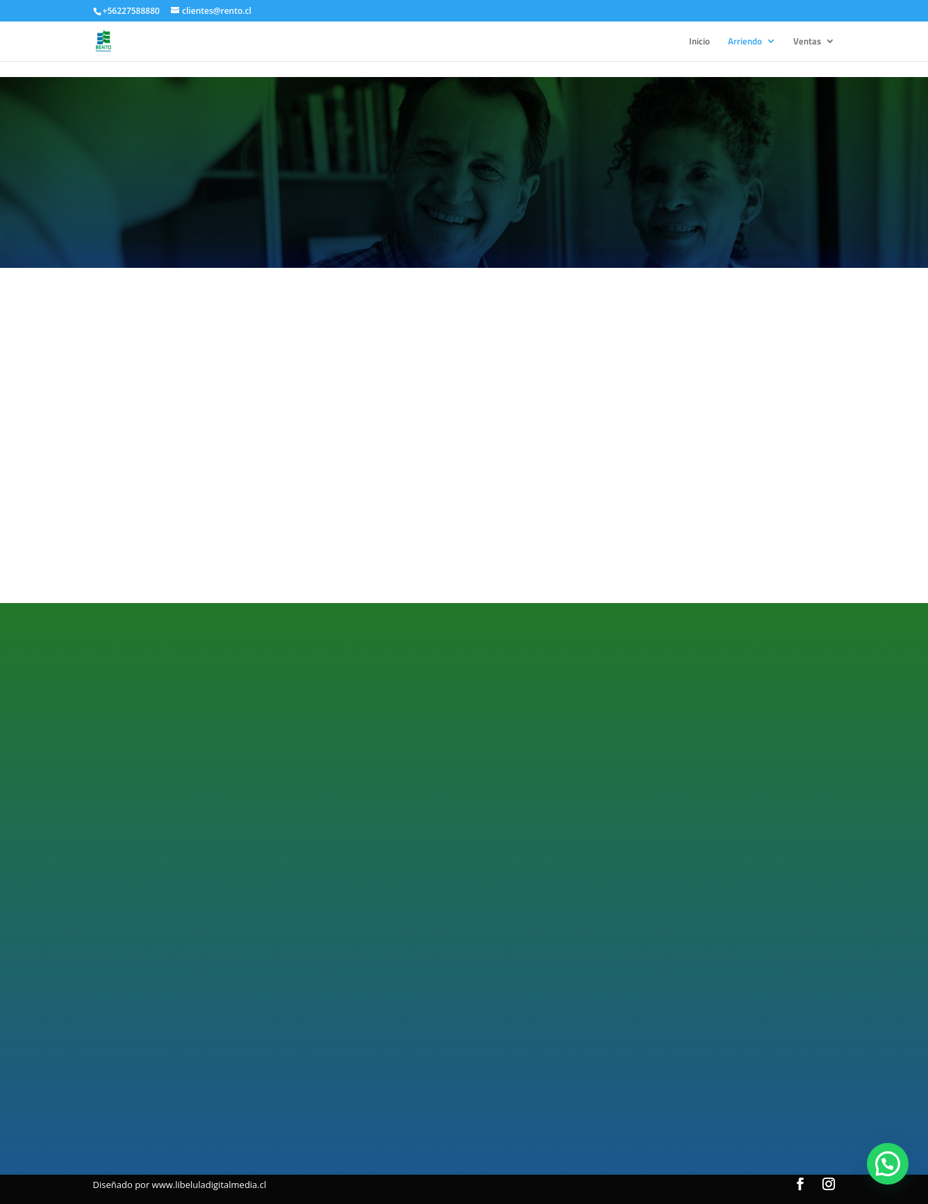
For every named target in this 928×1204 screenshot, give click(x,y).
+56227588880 (131, 11)
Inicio (699, 42)
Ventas (807, 42)
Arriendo (745, 42)
